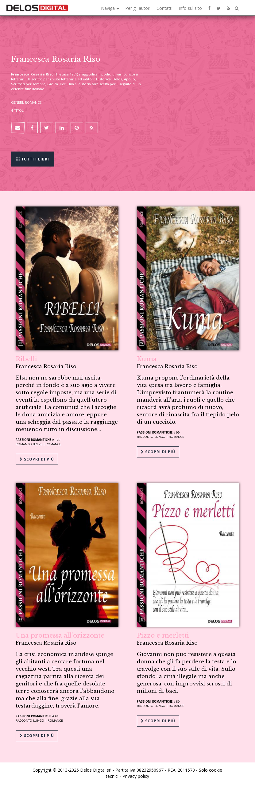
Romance (53, 444)
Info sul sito (190, 8)
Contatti (164, 8)
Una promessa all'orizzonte (60, 635)
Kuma (146, 359)
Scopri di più (37, 459)
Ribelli (26, 359)
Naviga (110, 8)
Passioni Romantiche (33, 440)
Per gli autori (137, 8)
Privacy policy (135, 776)
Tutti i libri (32, 158)
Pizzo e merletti (163, 635)
